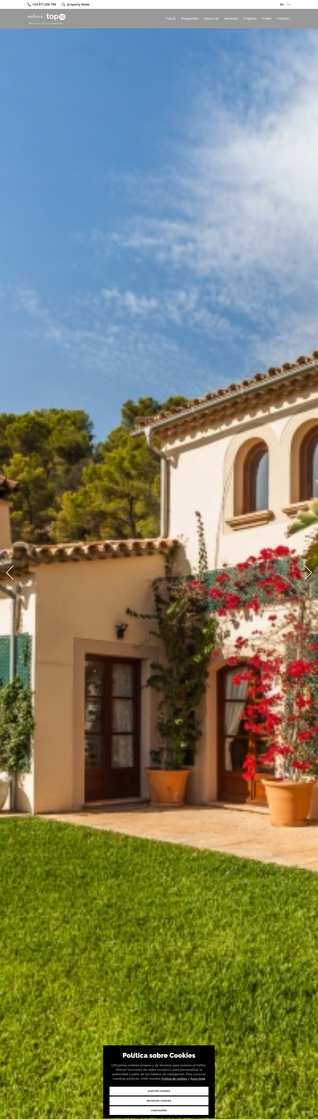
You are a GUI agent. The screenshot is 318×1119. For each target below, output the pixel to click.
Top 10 (170, 18)
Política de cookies (174, 1078)
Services (231, 18)
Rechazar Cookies (159, 1101)
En (282, 4)
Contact (283, 18)
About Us (211, 18)
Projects (250, 18)
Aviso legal (197, 1078)
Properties (189, 18)
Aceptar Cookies (159, 1091)
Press (266, 18)
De (288, 4)
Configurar (159, 1110)
